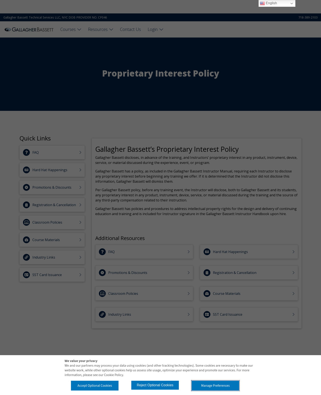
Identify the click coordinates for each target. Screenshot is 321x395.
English (268, 3)
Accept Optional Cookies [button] (94, 385)
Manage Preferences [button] (215, 385)
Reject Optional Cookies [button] (155, 385)
